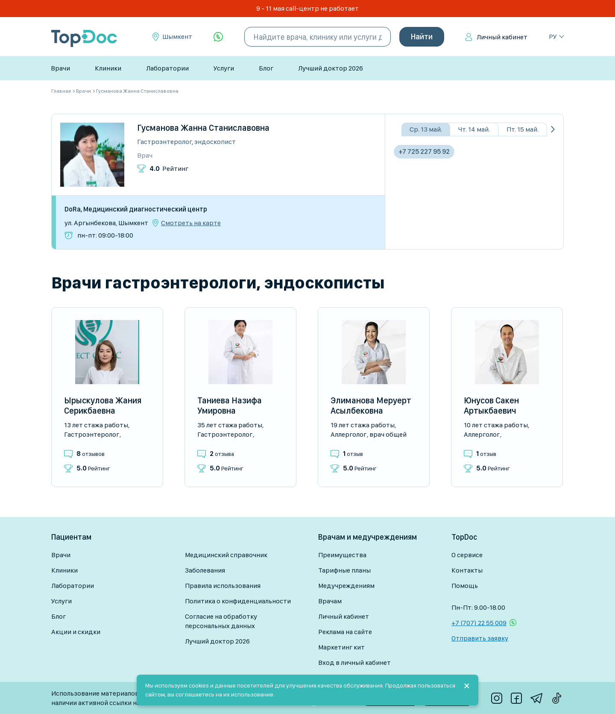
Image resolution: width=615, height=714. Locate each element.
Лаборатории (167, 68)
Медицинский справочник (226, 555)
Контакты (467, 570)
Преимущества (342, 555)
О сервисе (467, 555)
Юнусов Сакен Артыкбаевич (491, 405)
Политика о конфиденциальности (238, 601)
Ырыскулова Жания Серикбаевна (102, 405)
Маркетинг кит (341, 647)
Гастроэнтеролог (164, 142)
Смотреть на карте (191, 223)
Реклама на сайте (345, 632)
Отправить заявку (479, 638)
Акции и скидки (75, 632)
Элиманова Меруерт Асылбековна (371, 405)
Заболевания (205, 570)
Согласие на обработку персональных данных (221, 621)
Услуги (224, 68)
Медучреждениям (346, 586)
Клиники (108, 68)
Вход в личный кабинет (354, 662)
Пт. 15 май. (523, 129)
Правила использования (223, 586)
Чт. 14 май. (474, 129)
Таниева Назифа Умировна (229, 405)
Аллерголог (348, 434)
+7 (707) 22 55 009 (479, 623)
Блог (266, 68)
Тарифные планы (344, 570)
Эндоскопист (215, 142)
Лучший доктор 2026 (330, 68)
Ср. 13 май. (426, 129)
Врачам (330, 601)
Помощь (464, 586)
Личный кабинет (502, 37)
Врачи (60, 68)
